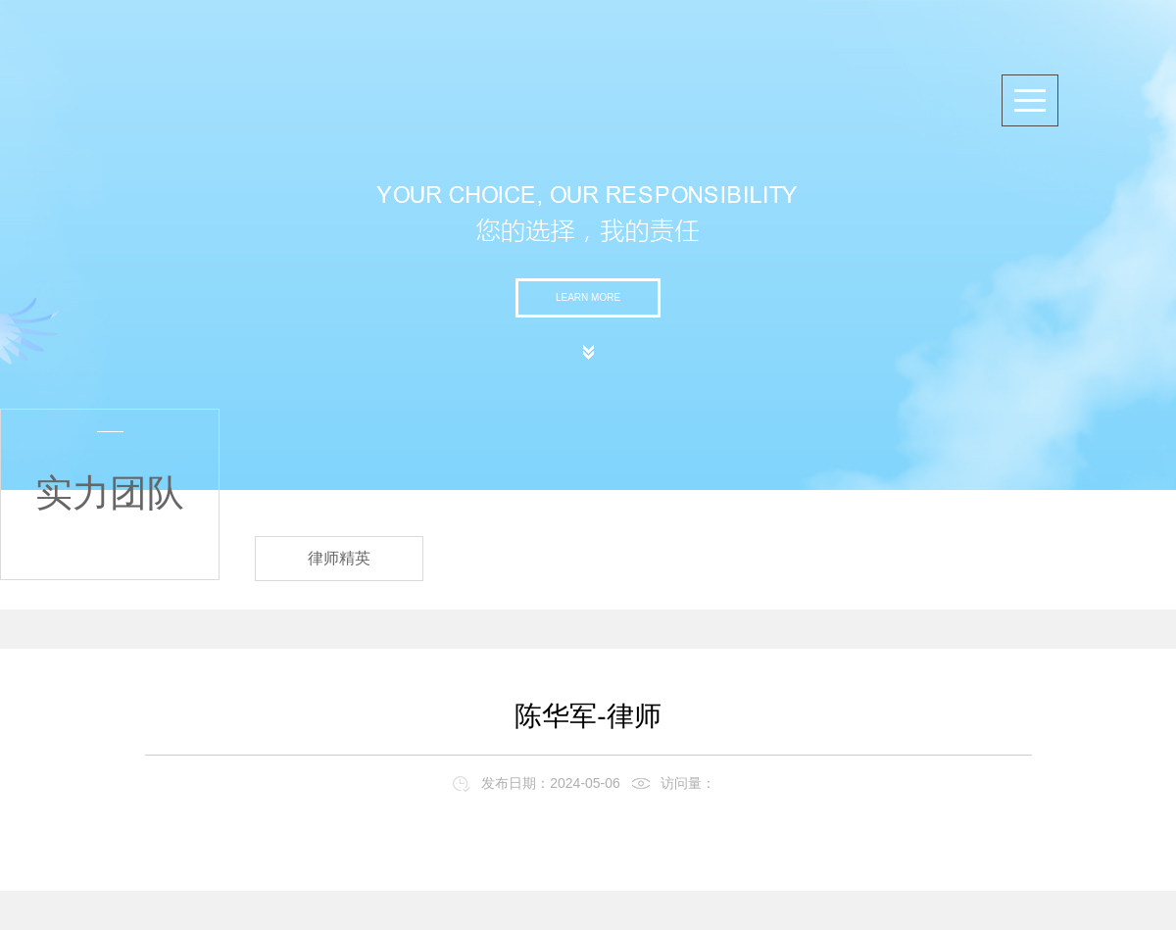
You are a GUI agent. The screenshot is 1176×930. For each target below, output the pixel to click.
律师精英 (339, 558)
